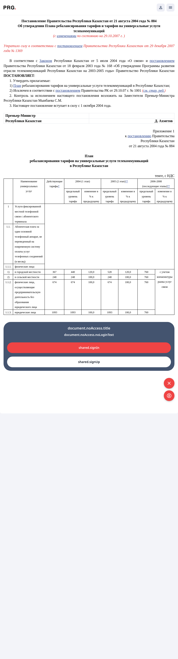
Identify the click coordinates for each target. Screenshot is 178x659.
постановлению (139, 136)
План (17, 85)
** (126, 181)
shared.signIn (89, 347)
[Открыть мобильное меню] (170, 8)
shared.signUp (89, 362)
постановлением (69, 46)
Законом (45, 61)
